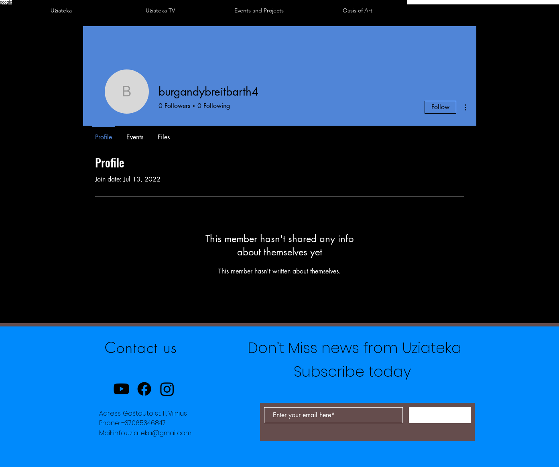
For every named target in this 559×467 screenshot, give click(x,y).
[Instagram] (167, 389)
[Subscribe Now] (440, 415)
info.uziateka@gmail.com (152, 433)
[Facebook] (144, 389)
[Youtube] (121, 389)
